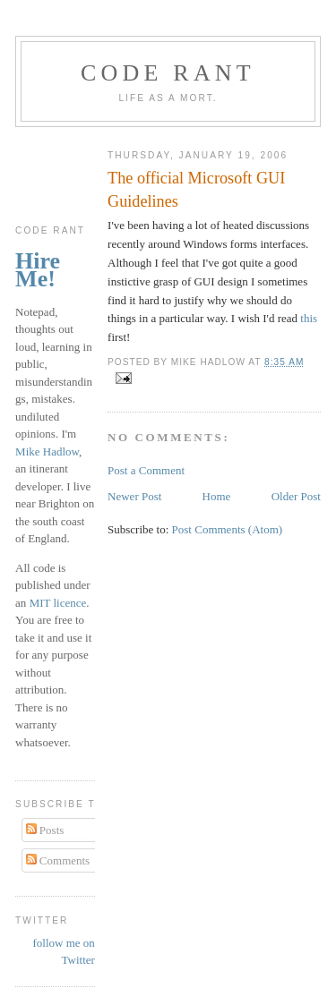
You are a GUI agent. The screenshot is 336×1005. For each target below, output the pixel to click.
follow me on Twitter (64, 951)
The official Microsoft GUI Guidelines (196, 189)
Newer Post (134, 496)
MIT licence (58, 602)
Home (216, 496)
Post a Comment (146, 470)
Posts (45, 830)
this (308, 318)
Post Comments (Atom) (227, 529)
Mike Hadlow (47, 451)
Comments (58, 860)
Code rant (168, 73)
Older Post (296, 496)
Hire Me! (37, 270)
